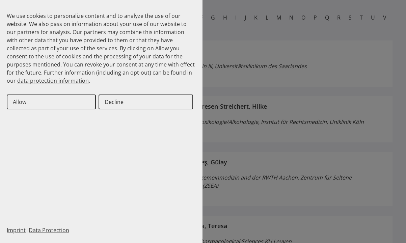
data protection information (53, 80)
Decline (114, 102)
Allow (19, 102)
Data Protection (49, 230)
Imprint (16, 230)
